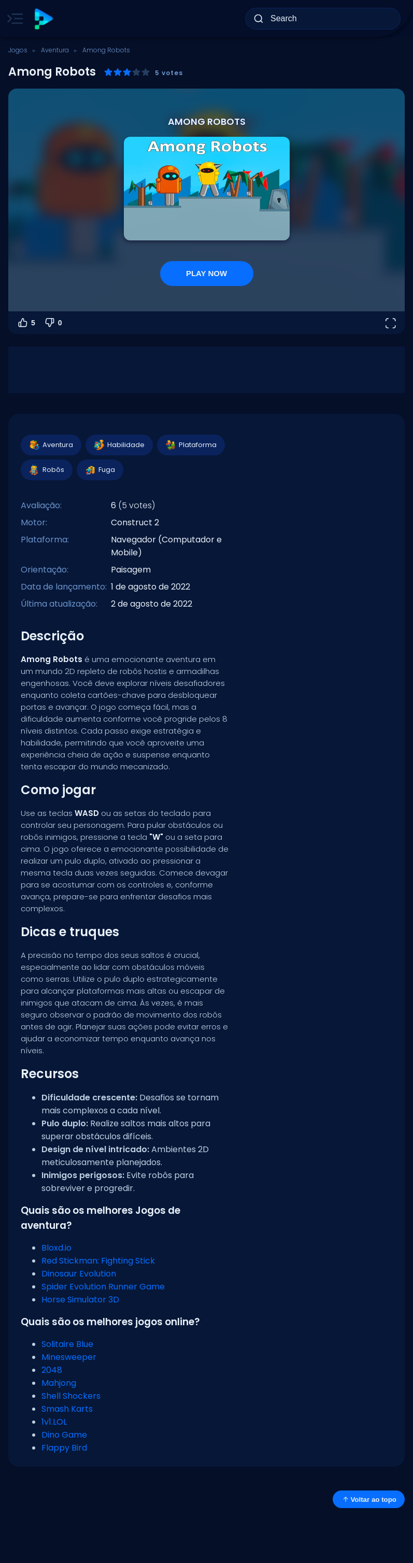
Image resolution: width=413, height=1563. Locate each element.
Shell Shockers (71, 1396)
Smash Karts (67, 1409)
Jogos (17, 50)
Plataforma (190, 445)
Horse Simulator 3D (80, 1300)
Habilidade (119, 445)
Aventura (55, 50)
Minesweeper (68, 1357)
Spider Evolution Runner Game (103, 1287)
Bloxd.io (56, 1248)
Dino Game (64, 1435)
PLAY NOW (206, 273)
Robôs (46, 470)
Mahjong (58, 1383)
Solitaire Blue (67, 1344)
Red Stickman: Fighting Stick (98, 1261)
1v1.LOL (54, 1422)
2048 (51, 1370)
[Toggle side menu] (13, 19)
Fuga (99, 470)
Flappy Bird (64, 1448)
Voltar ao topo (368, 1499)
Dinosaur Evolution (78, 1274)
